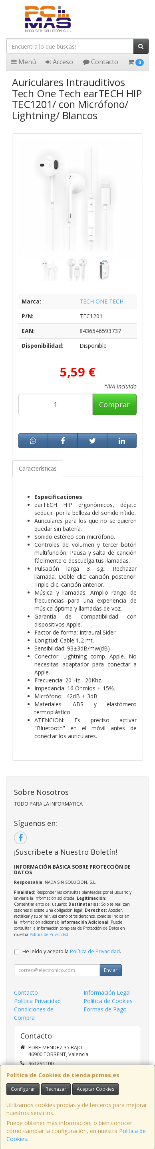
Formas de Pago (105, 1009)
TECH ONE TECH (101, 301)
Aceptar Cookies (95, 1089)
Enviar (110, 970)
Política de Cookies (108, 1001)
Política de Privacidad (49, 934)
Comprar (114, 404)
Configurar (23, 1089)
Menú (23, 61)
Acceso (59, 61)
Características (38, 468)
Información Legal (107, 992)
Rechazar (56, 1089)
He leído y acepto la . (71, 951)
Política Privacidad (37, 1001)
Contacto (100, 61)
